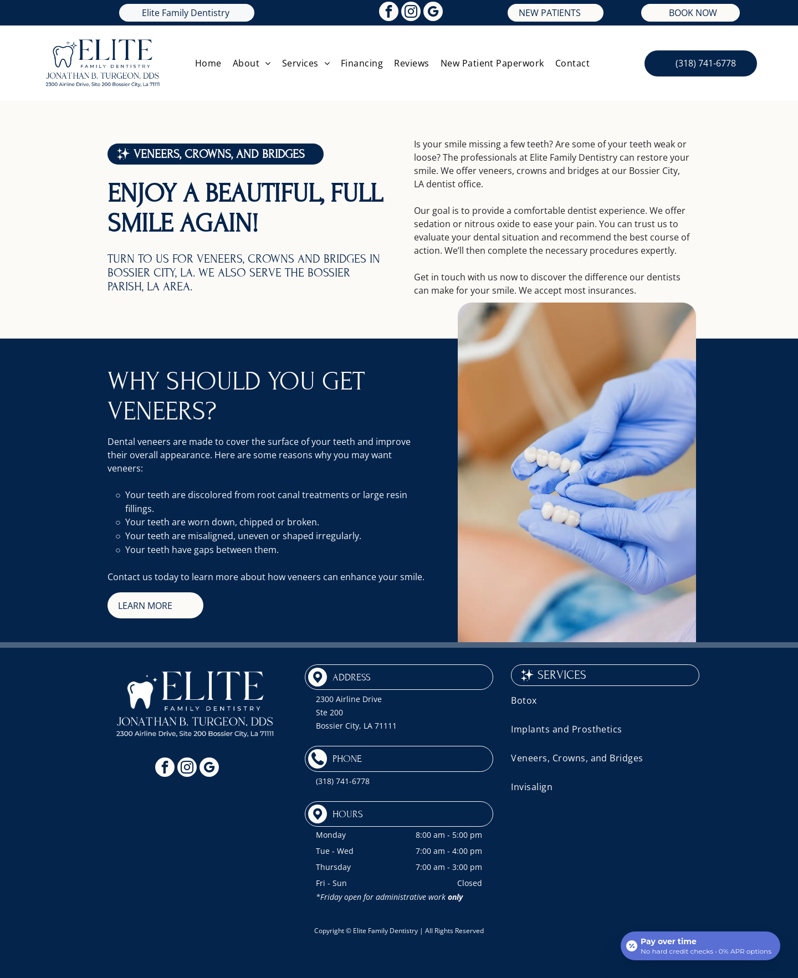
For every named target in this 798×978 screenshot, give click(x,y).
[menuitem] (208, 63)
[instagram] (411, 13)
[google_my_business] (433, 13)
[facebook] (388, 13)
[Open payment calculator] (700, 945)
